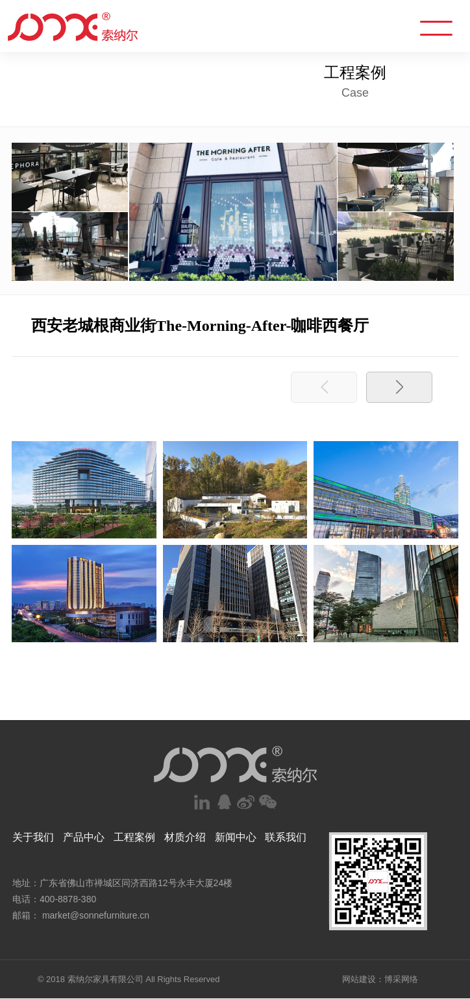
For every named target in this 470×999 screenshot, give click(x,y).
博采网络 (401, 979)
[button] (399, 387)
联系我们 (285, 837)
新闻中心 (235, 837)
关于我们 (33, 837)
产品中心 (84, 837)
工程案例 (134, 837)
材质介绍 (185, 837)
